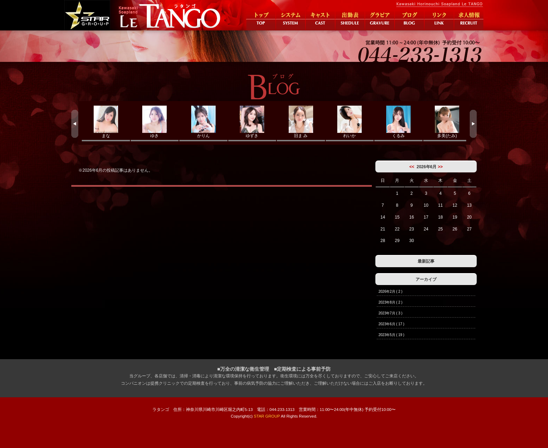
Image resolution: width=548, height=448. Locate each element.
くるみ (398, 122)
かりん (203, 122)
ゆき (155, 122)
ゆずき (252, 122)
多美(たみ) (447, 122)
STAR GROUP (267, 416)
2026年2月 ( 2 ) (390, 291)
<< (411, 166)
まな (106, 122)
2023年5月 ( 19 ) (391, 335)
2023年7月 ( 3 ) (390, 313)
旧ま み (301, 122)
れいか (350, 122)
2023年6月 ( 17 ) (391, 324)
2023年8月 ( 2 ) (390, 302)
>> (440, 166)
